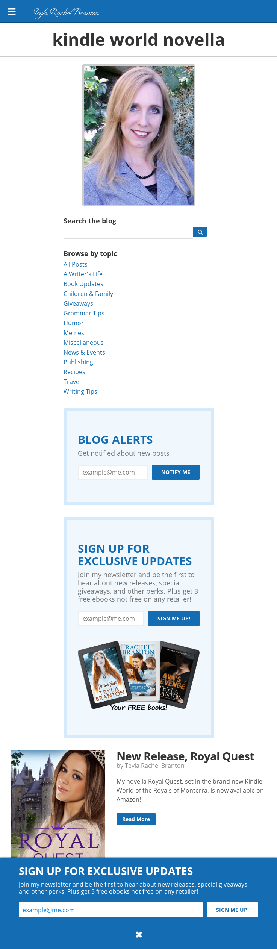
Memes (74, 333)
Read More (136, 819)
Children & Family (88, 293)
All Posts (76, 264)
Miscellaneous (84, 342)
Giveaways (78, 303)
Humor (74, 323)
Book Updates (83, 284)
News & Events (84, 352)
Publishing (78, 362)
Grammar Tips (84, 313)
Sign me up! (173, 618)
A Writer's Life (83, 274)
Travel (72, 381)
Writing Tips (80, 391)
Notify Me (175, 472)
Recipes (74, 372)
